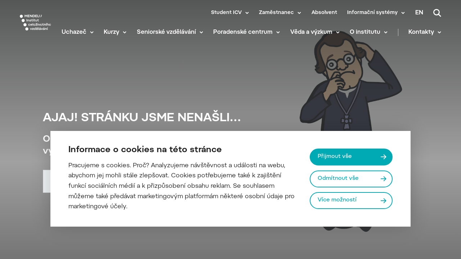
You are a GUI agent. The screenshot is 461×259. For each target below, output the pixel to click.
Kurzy (111, 32)
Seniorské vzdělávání (166, 32)
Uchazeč (74, 32)
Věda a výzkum (311, 32)
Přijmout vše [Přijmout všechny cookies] (335, 156)
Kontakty (421, 32)
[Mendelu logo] (35, 22)
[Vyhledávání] (437, 13)
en (419, 13)
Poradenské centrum (243, 32)
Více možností (337, 200)
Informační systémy (372, 12)
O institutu (365, 32)
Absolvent (324, 12)
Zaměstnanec (276, 12)
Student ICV (226, 12)
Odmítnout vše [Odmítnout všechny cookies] (338, 178)
